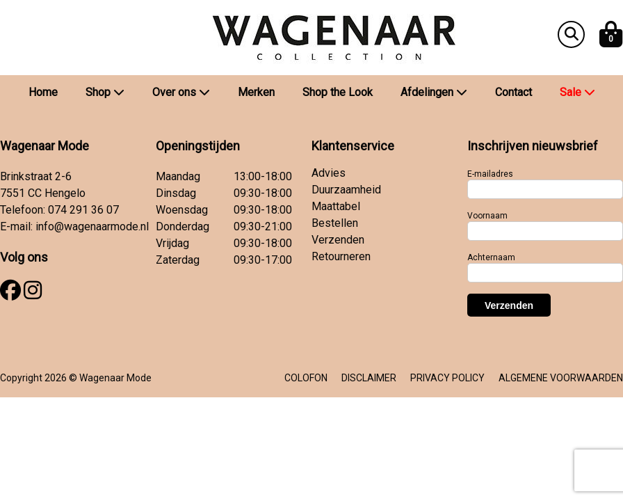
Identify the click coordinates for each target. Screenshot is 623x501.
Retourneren (341, 256)
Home (43, 92)
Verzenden (338, 239)
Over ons (181, 92)
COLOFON (305, 377)
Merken (256, 92)
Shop (105, 92)
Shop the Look (337, 92)
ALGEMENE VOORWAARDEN (561, 377)
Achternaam (491, 257)
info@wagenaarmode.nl (92, 226)
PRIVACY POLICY (447, 377)
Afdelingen (433, 92)
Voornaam (487, 216)
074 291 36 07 (83, 209)
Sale (577, 92)
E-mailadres (490, 174)
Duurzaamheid (346, 189)
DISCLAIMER (368, 377)
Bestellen (335, 223)
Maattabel (336, 206)
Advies (329, 173)
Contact (513, 92)
